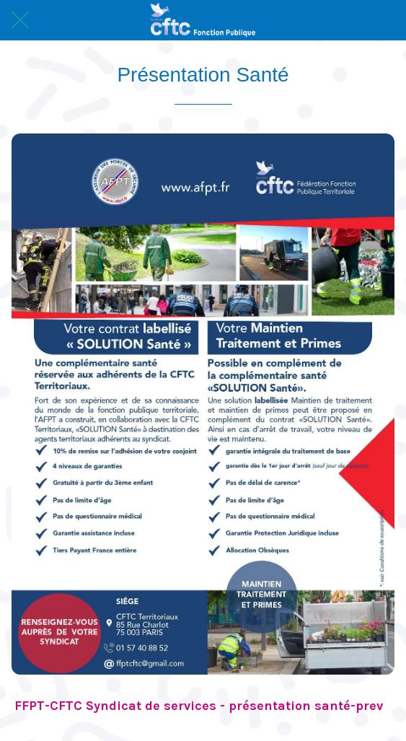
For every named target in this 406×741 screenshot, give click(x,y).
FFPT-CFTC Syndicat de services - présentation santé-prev (198, 706)
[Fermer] (20, 20)
